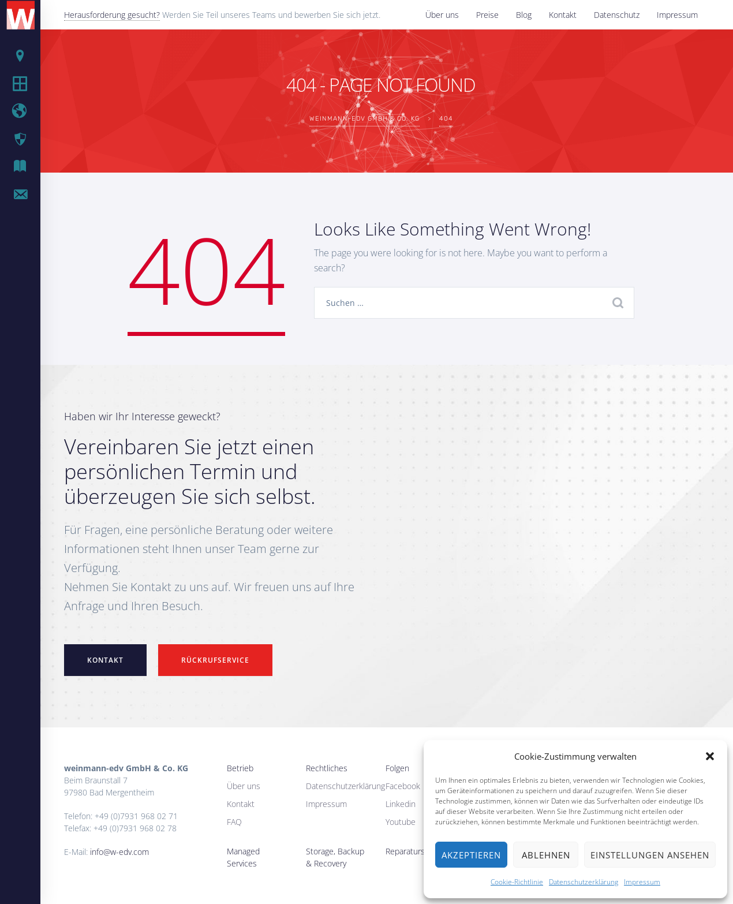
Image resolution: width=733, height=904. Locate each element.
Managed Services (243, 857)
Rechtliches (326, 768)
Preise (487, 14)
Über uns (442, 14)
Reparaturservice (416, 851)
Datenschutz (616, 14)
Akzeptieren (471, 855)
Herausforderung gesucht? (112, 14)
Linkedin (401, 803)
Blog (524, 14)
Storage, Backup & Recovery (335, 857)
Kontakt (563, 14)
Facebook (403, 785)
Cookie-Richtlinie (517, 882)
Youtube (401, 821)
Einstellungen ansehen (649, 855)
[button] (710, 756)
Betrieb (240, 768)
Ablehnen (546, 855)
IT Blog (29, 167)
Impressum (642, 882)
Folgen (397, 768)
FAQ (234, 821)
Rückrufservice (215, 660)
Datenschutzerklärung (583, 882)
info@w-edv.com (119, 851)
